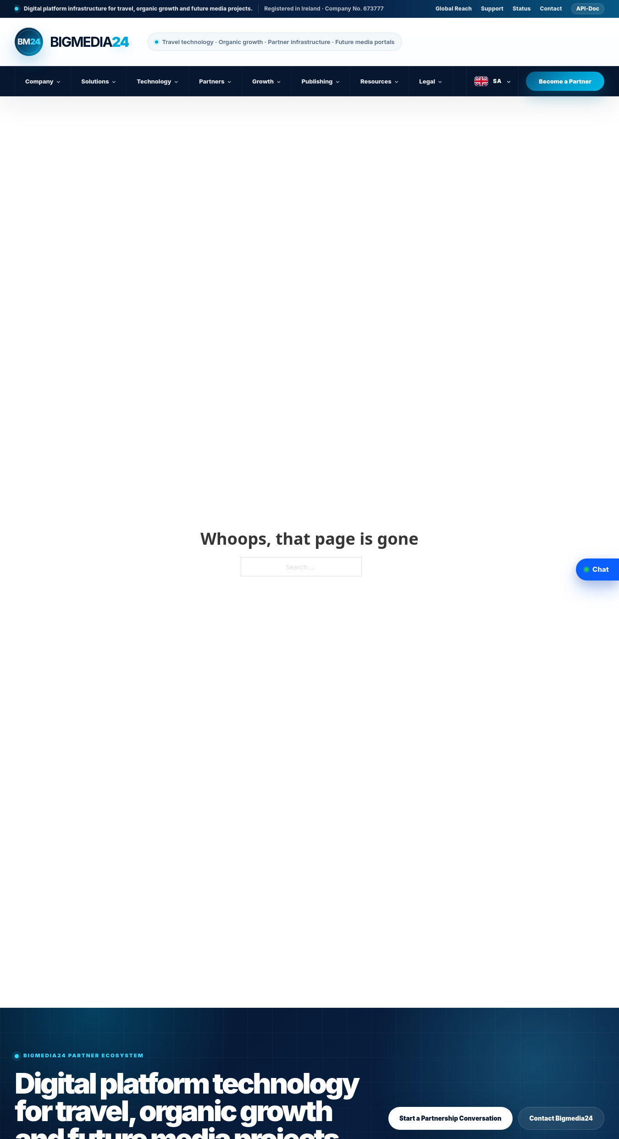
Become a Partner (565, 81)
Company (43, 81)
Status (522, 8)
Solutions (98, 81)
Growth (266, 81)
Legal (430, 81)
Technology (157, 81)
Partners (215, 81)
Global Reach (454, 8)
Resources (379, 81)
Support (492, 8)
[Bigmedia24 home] (71, 42)
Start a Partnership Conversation (450, 1118)
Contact (551, 8)
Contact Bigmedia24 (561, 1118)
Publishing (321, 81)
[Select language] (493, 81)
